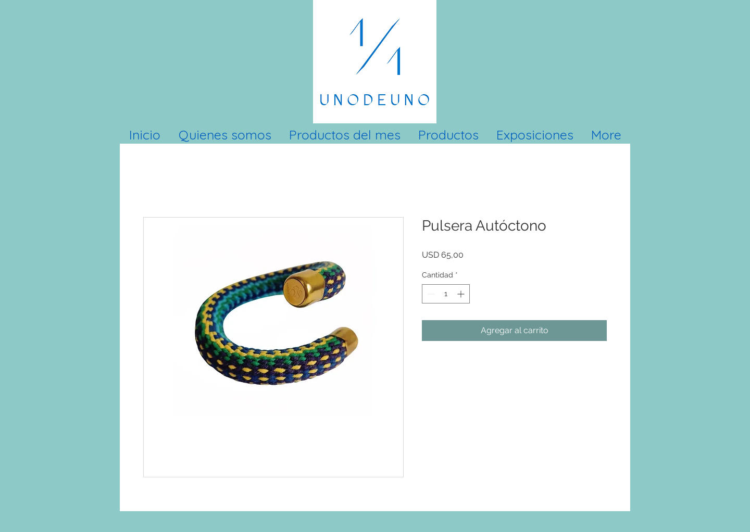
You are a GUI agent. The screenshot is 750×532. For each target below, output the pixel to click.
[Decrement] (429, 294)
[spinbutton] (445, 294)
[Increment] (461, 294)
